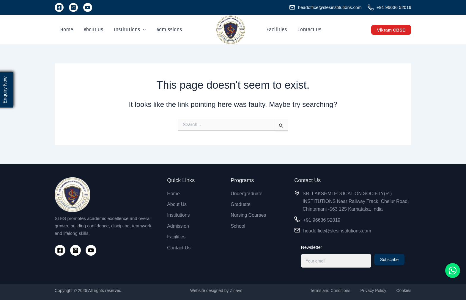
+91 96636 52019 (394, 7)
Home (66, 30)
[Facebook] (59, 7)
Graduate (241, 204)
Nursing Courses (248, 215)
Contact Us (307, 30)
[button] (391, 30)
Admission (178, 226)
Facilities (276, 30)
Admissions (165, 30)
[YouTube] (87, 7)
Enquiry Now (4, 90)
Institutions (127, 29)
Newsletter (311, 247)
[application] (140, 29)
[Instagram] (73, 7)
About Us (91, 30)
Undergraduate (246, 193)
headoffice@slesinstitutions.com (330, 7)
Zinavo (236, 290)
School (238, 226)
